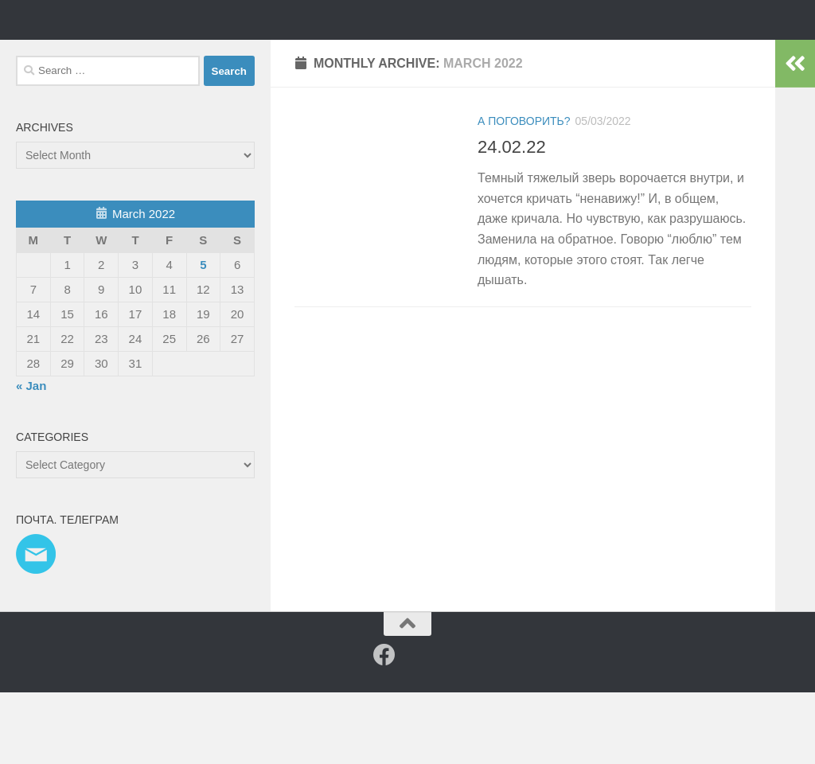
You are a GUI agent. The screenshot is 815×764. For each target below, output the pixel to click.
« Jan (31, 457)
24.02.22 (512, 218)
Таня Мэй (99, 55)
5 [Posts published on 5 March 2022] (203, 336)
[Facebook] (384, 726)
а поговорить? (524, 192)
